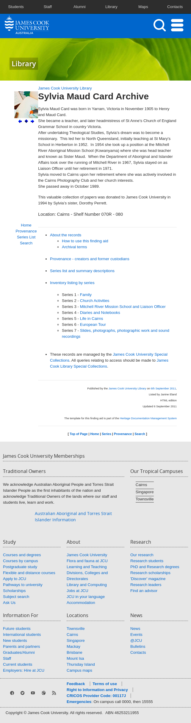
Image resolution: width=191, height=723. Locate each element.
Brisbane (74, 652)
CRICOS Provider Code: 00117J (96, 695)
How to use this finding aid (85, 241)
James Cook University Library (65, 88)
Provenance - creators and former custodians (89, 259)
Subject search (16, 596)
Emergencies (79, 701)
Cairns (141, 484)
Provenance (26, 231)
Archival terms (74, 247)
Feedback (76, 684)
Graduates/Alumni (19, 652)
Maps (143, 6)
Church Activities (94, 300)
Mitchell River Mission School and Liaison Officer (123, 306)
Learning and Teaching (87, 567)
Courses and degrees (22, 555)
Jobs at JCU (77, 590)
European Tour (93, 324)
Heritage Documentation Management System (148, 418)
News (135, 628)
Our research (142, 555)
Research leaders (145, 584)
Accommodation (81, 602)
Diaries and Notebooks (100, 312)
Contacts (175, 6)
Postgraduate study (20, 567)
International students (22, 634)
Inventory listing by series (72, 282)
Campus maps (79, 670)
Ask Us (9, 602)
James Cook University (87, 555)
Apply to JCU (14, 578)
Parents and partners (21, 646)
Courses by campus (20, 561)
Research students (146, 561)
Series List (26, 237)
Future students (17, 628)
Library (111, 6)
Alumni (79, 6)
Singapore (145, 492)
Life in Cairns (91, 318)
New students (15, 640)
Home (26, 225)
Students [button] (16, 6)
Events (136, 634)
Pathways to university (23, 584)
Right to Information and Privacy (97, 689)
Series (106, 434)
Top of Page (78, 434)
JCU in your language (86, 596)
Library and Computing (87, 584)
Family (86, 294)
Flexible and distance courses (29, 573)
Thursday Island (81, 664)
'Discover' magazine (147, 578)
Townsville (145, 499)
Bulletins (137, 646)
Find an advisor (143, 590)
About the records (65, 235)
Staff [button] (48, 6)
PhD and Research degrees (154, 567)
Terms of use (105, 684)
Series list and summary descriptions (82, 271)
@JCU (136, 640)
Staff (7, 658)
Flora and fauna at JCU (87, 561)
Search (26, 243)
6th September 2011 (163, 388)
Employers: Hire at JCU (23, 670)
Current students (17, 664)
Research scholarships (150, 573)
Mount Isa (75, 658)
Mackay (73, 646)
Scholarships (14, 590)
